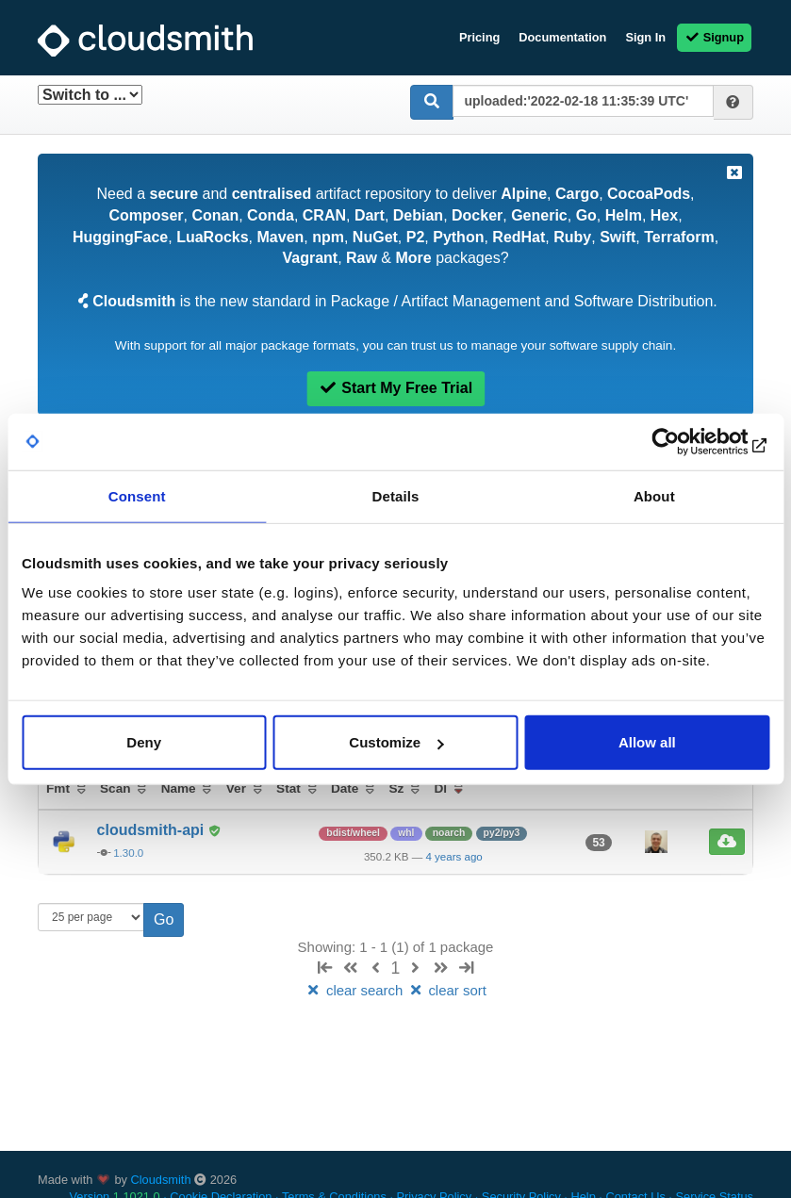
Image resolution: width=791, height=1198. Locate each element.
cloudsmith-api (152, 830)
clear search (355, 990)
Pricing (479, 37)
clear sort (446, 990)
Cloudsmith (161, 1180)
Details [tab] (396, 495)
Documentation (562, 37)
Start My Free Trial (395, 388)
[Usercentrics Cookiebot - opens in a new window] (686, 441)
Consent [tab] (137, 495)
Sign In (645, 37)
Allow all (647, 742)
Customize (396, 742)
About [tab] (654, 495)
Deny (143, 742)
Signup (714, 37)
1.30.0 (128, 853)
